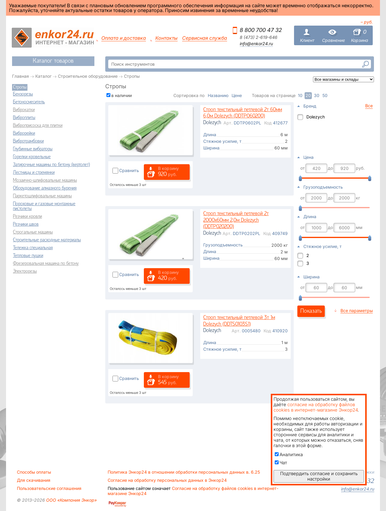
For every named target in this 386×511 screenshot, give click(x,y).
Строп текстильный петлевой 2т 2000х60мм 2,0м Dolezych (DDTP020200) (236, 220)
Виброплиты (24, 117)
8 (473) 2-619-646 (258, 37)
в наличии (121, 95)
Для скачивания (33, 480)
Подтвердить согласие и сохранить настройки (319, 476)
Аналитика (289, 454)
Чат (281, 463)
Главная (20, 76)
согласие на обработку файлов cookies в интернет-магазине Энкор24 (316, 407)
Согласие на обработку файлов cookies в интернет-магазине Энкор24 (193, 491)
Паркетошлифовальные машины (42, 196)
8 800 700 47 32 (261, 30)
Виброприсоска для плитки (37, 125)
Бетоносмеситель (29, 102)
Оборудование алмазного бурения (45, 188)
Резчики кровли (27, 216)
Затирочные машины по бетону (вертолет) (51, 164)
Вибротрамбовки (28, 141)
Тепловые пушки (28, 255)
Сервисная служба (204, 38)
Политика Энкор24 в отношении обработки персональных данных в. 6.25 (184, 472)
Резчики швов (26, 224)
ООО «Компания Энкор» (71, 500)
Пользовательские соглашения (49, 488)
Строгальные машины (33, 232)
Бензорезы (23, 94)
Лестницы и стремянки (34, 172)
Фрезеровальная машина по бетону (46, 263)
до (330, 168)
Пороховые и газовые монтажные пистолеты (44, 206)
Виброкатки (24, 110)
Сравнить (129, 170)
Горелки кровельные (32, 157)
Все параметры (356, 310)
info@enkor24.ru (256, 43)
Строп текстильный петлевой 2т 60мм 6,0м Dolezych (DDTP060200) (242, 113)
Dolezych (315, 116)
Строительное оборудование (88, 76)
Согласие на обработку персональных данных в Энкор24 (167, 480)
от (302, 168)
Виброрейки (24, 133)
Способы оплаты (34, 472)
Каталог (43, 76)
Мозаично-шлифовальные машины (45, 180)
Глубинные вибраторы (32, 149)
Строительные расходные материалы (47, 240)
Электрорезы (25, 271)
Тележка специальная (33, 248)
